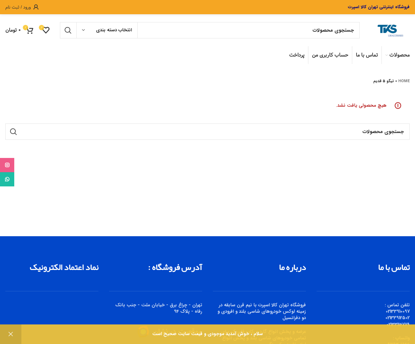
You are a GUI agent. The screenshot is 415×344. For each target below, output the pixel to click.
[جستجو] (210, 30)
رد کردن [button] (10, 334)
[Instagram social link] (7, 165)
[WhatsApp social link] (7, 179)
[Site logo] (388, 30)
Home (404, 81)
